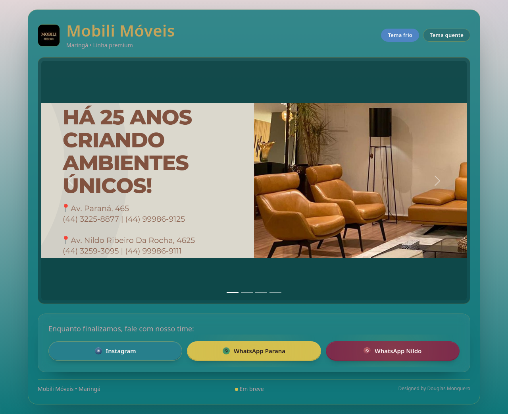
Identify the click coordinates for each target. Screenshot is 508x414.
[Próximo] (437, 181)
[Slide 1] (233, 292)
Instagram (115, 351)
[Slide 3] (261, 292)
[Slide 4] (275, 292)
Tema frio (400, 35)
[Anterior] (70, 181)
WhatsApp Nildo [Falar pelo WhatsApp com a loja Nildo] (392, 351)
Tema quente (447, 35)
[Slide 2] (247, 292)
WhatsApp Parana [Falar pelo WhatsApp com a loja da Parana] (254, 351)
